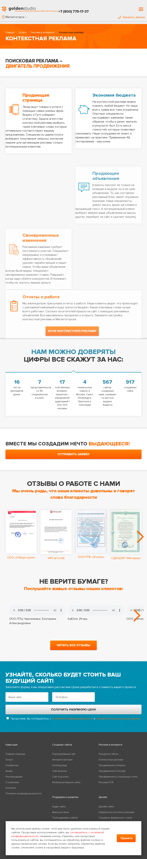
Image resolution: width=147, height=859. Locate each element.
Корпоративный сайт (63, 754)
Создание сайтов (62, 744)
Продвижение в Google (112, 771)
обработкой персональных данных (118, 718)
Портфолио (12, 765)
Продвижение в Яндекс (112, 765)
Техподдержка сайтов (65, 817)
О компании (12, 782)
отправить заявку (73, 454)
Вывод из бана (60, 812)
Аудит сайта (59, 806)
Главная (10, 32)
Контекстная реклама (111, 759)
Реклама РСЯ (106, 782)
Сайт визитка (59, 771)
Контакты (10, 787)
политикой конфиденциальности (72, 718)
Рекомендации (13, 776)
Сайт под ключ (60, 776)
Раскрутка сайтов (108, 754)
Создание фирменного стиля (115, 817)
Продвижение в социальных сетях (118, 776)
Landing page (59, 765)
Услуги (22, 32)
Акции (8, 771)
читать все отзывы (73, 645)
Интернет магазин (62, 759)
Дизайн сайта (106, 806)
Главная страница (15, 754)
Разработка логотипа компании (116, 812)
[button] (15, 17)
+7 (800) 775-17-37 (73, 11)
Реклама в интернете (43, 32)
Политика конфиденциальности (23, 793)
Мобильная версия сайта (66, 782)
